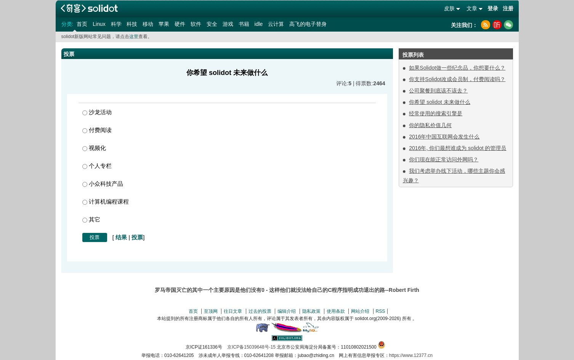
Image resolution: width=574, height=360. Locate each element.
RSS (380, 311)
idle (259, 24)
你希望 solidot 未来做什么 (439, 102)
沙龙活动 (97, 112)
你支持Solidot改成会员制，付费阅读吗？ (457, 79)
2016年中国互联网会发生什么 (444, 137)
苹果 (164, 24)
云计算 (276, 24)
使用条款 (336, 311)
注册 (508, 8)
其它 (91, 219)
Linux (99, 24)
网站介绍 (360, 311)
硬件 (180, 24)
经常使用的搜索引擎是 (435, 113)
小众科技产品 (102, 183)
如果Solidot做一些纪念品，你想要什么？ (457, 68)
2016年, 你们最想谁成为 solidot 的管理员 (457, 148)
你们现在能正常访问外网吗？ (443, 159)
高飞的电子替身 (308, 24)
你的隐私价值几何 (430, 125)
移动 (148, 24)
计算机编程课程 (105, 201)
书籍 (244, 24)
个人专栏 (97, 165)
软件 (196, 24)
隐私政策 (311, 311)
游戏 (228, 24)
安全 (212, 24)
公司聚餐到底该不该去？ (438, 91)
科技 (132, 24)
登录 (492, 8)
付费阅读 (97, 130)
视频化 (94, 148)
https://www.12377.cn (411, 355)
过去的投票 (260, 311)
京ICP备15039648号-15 (251, 347)
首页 (82, 24)
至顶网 (211, 311)
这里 (133, 36)
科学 (116, 24)
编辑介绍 (286, 311)
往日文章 (233, 311)
